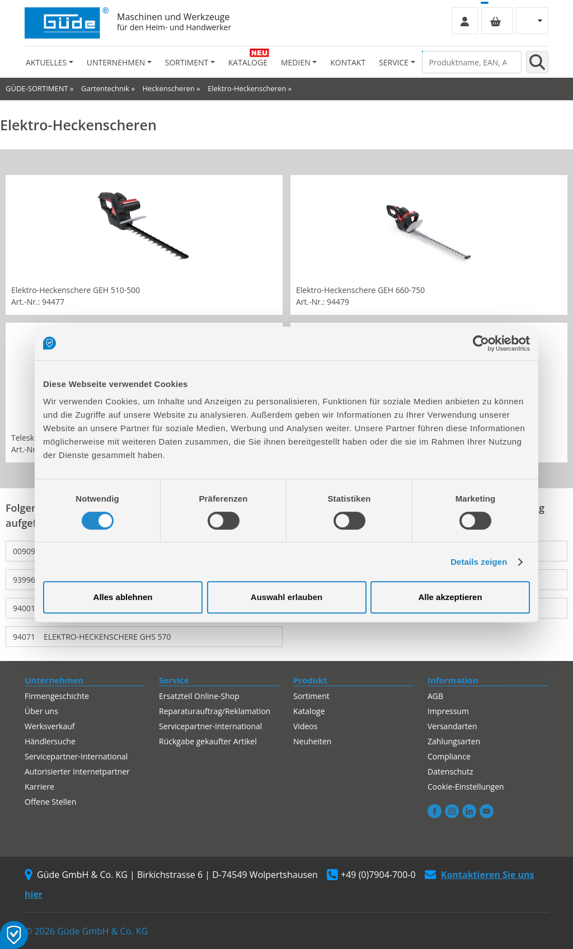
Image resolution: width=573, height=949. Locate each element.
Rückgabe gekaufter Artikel (208, 741)
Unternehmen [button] (116, 62)
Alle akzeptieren (450, 597)
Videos (305, 726)
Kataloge (247, 62)
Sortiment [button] (186, 62)
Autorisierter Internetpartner (77, 771)
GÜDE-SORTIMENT (37, 88)
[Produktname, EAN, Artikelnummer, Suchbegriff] (472, 62)
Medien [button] (296, 62)
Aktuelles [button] (46, 62)
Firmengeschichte (57, 696)
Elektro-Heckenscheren (247, 88)
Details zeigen (478, 561)
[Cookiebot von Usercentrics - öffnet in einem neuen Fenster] (481, 343)
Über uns (41, 711)
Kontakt (347, 62)
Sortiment (311, 696)
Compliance (449, 756)
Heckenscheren (168, 88)
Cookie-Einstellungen (466, 786)
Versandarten (452, 726)
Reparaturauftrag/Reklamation (214, 711)
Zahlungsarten (454, 741)
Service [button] (393, 62)
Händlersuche (50, 741)
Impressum (448, 711)
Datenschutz (450, 771)
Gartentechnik (105, 88)
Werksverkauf (50, 726)
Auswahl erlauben (286, 597)
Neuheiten (312, 741)
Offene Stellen (50, 801)
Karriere (39, 786)
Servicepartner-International (76, 756)
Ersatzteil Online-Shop (199, 696)
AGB (435, 696)
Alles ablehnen (123, 597)
